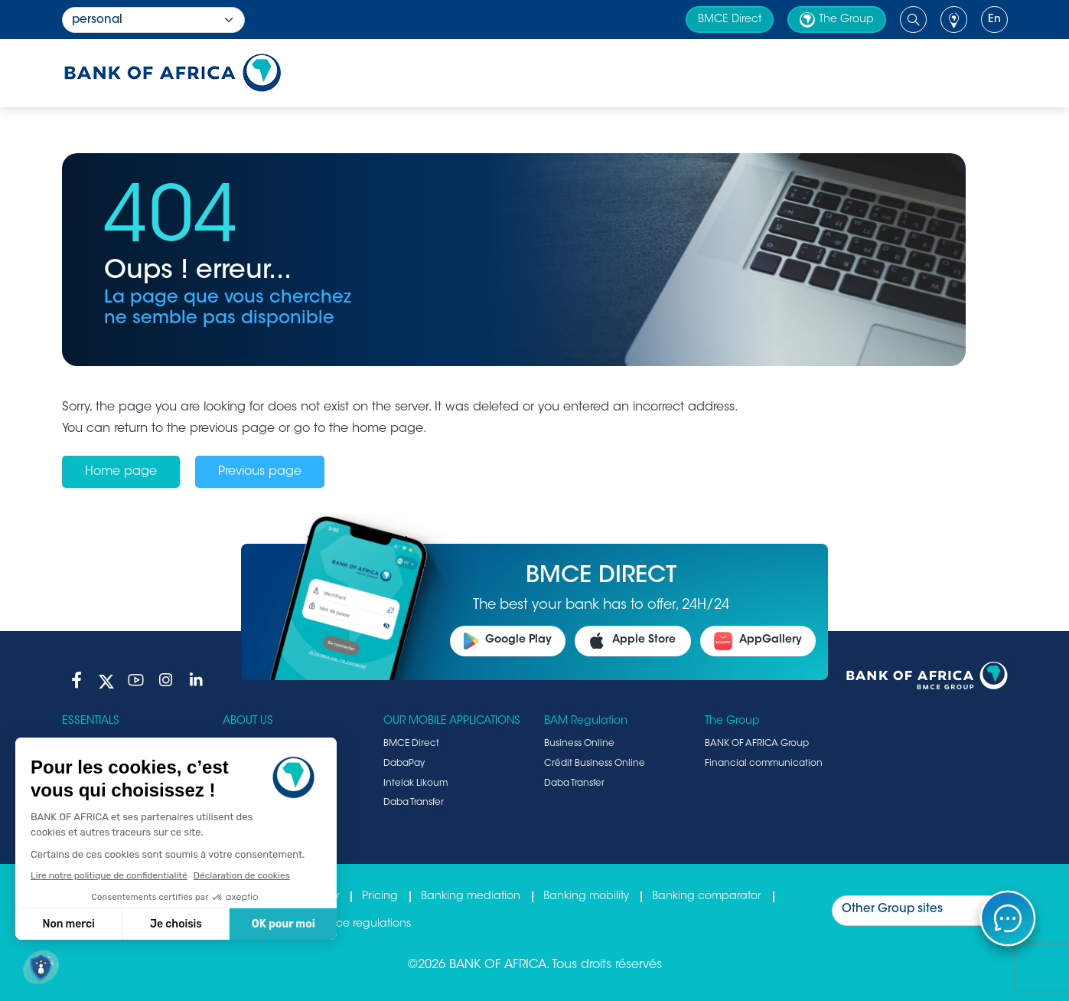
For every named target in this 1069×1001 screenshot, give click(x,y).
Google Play (508, 641)
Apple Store (633, 641)
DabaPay (404, 763)
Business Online (579, 743)
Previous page (259, 472)
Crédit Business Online (594, 763)
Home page (121, 472)
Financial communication (764, 763)
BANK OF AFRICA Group (757, 743)
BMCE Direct (729, 20)
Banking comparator (706, 896)
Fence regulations (364, 924)
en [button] (994, 20)
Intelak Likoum (415, 783)
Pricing (380, 896)
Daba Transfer (413, 802)
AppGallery (757, 641)
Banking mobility (586, 896)
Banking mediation (470, 896)
